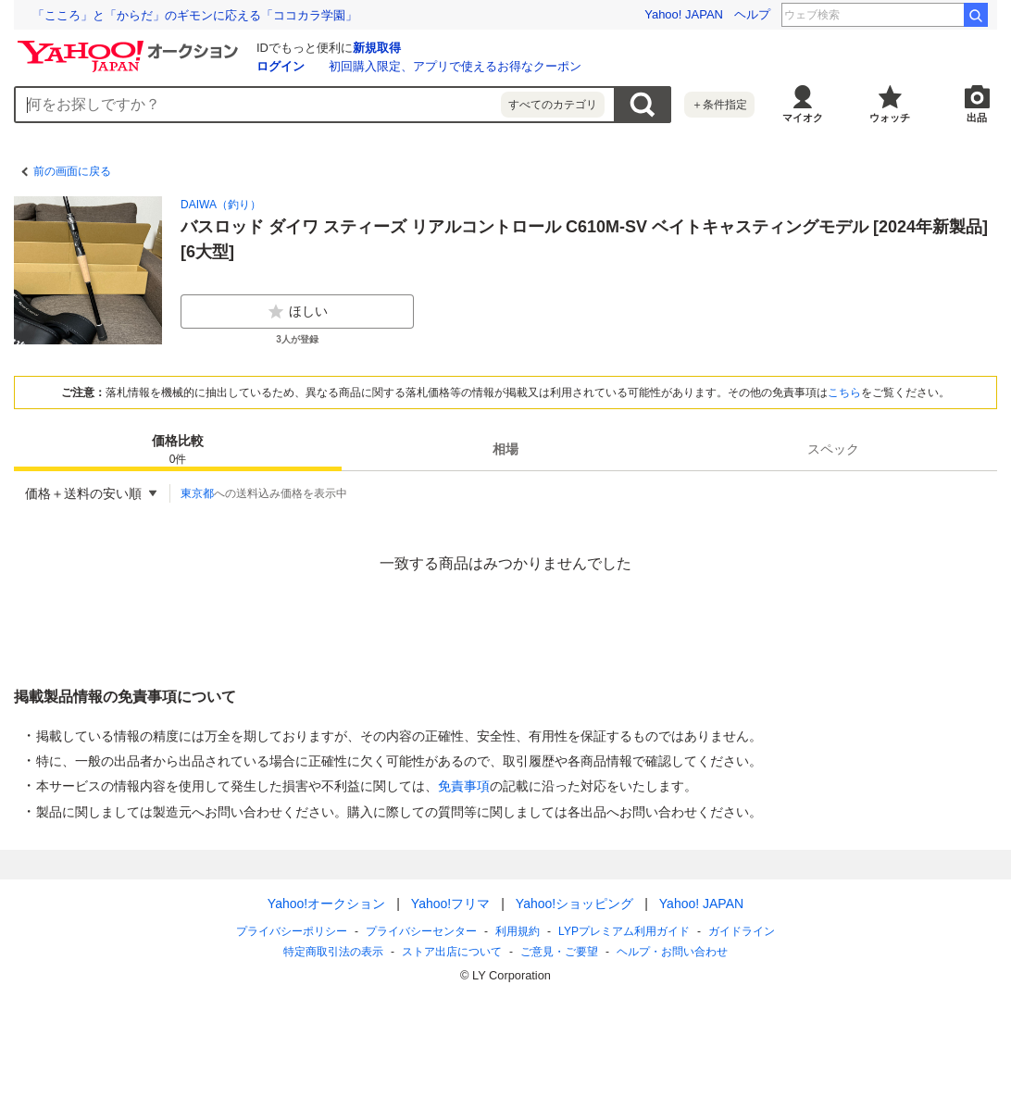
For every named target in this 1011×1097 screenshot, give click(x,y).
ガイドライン (741, 931)
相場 (505, 449)
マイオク (802, 117)
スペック (833, 449)
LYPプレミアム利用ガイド (624, 931)
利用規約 (517, 931)
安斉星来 (928, 14)
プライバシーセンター (421, 931)
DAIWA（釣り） (221, 204)
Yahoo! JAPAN (683, 14)
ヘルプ (752, 14)
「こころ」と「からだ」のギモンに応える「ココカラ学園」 (194, 15)
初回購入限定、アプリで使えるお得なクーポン (455, 66)
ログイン (280, 66)
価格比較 (178, 450)
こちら (844, 392)
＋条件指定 (719, 104)
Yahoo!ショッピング (574, 903)
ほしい (297, 312)
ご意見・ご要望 (559, 951)
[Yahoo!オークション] (130, 45)
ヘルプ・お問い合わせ (672, 951)
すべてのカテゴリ (552, 104)
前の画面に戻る (72, 171)
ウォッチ (889, 117)
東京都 (197, 493)
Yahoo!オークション (326, 903)
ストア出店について (452, 951)
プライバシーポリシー (291, 931)
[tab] (178, 449)
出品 (977, 117)
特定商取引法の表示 (333, 951)
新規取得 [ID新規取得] (377, 48)
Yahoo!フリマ (450, 903)
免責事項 (464, 786)
